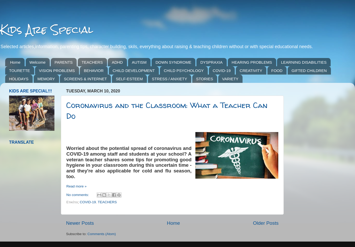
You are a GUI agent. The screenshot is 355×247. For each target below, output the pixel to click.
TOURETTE (19, 70)
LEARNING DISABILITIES (303, 62)
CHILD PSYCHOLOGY (184, 70)
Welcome (38, 62)
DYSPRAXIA (211, 62)
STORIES (204, 79)
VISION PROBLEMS (57, 70)
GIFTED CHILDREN (309, 70)
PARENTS (64, 62)
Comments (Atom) (102, 234)
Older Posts (266, 223)
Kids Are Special (46, 30)
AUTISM (139, 62)
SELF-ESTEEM (129, 79)
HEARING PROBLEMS (252, 62)
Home (15, 62)
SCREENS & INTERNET (85, 79)
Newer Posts (80, 223)
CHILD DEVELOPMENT (134, 70)
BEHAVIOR (93, 70)
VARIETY (230, 79)
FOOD (276, 70)
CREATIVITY (251, 70)
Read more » (76, 186)
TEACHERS (92, 62)
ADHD (117, 62)
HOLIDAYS (19, 79)
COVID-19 (222, 70)
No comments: (78, 195)
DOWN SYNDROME (173, 62)
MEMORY (46, 79)
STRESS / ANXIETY (169, 79)
